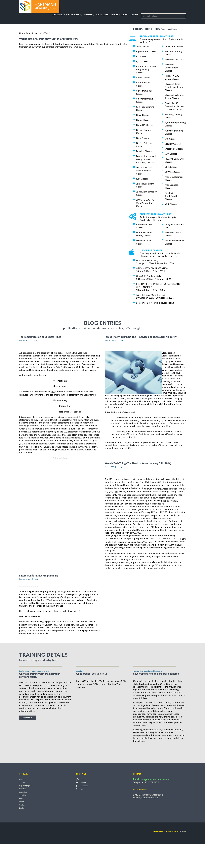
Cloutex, (109, 521)
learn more (28, 718)
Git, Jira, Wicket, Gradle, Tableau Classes (144, 170)
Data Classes (142, 138)
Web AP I (44, 621)
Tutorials (22, 795)
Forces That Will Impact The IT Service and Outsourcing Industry (141, 336)
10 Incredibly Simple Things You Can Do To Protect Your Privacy (136, 553)
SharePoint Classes (174, 148)
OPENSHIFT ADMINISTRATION (152, 268)
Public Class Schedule (107, 15)
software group (166, 831)
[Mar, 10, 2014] (110, 340)
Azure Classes (143, 77)
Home (22, 33)
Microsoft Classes (173, 59)
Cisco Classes (142, 115)
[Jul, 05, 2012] (24, 340)
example (27, 633)
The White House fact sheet (156, 485)
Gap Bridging (73, 15)
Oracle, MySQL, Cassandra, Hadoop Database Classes (174, 106)
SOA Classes (171, 153)
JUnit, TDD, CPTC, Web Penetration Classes (145, 202)
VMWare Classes (173, 171)
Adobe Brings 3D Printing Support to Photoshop (129, 562)
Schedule (22, 789)
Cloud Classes (143, 119)
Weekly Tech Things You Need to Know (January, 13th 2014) (138, 463)
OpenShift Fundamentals (148, 276)
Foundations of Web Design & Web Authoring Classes (146, 159)
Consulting (57, 15)
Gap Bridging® (24, 786)
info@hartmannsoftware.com (155, 779)
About (124, 15)
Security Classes (173, 143)
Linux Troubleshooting (147, 260)
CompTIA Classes (144, 124)
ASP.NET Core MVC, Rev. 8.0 (150, 294)
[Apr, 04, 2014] (24, 579)
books (31, 33)
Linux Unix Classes (174, 46)
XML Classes (171, 204)
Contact (135, 15)
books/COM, (44, 33)
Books (21, 808)
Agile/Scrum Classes (146, 51)
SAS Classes (171, 138)
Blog (20, 798)
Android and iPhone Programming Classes (146, 69)
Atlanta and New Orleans (128, 512)
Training (88, 15)
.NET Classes (142, 46)
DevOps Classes (144, 151)
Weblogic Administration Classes (172, 196)
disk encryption (170, 500)
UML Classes (171, 166)
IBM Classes (142, 178)
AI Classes (141, 56)
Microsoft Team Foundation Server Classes (174, 86)
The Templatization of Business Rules (40, 336)
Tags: (36, 340)
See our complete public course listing (155, 302)
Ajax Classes (142, 61)
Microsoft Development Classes (171, 67)
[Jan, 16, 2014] (110, 467)
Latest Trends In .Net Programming (38, 575)
